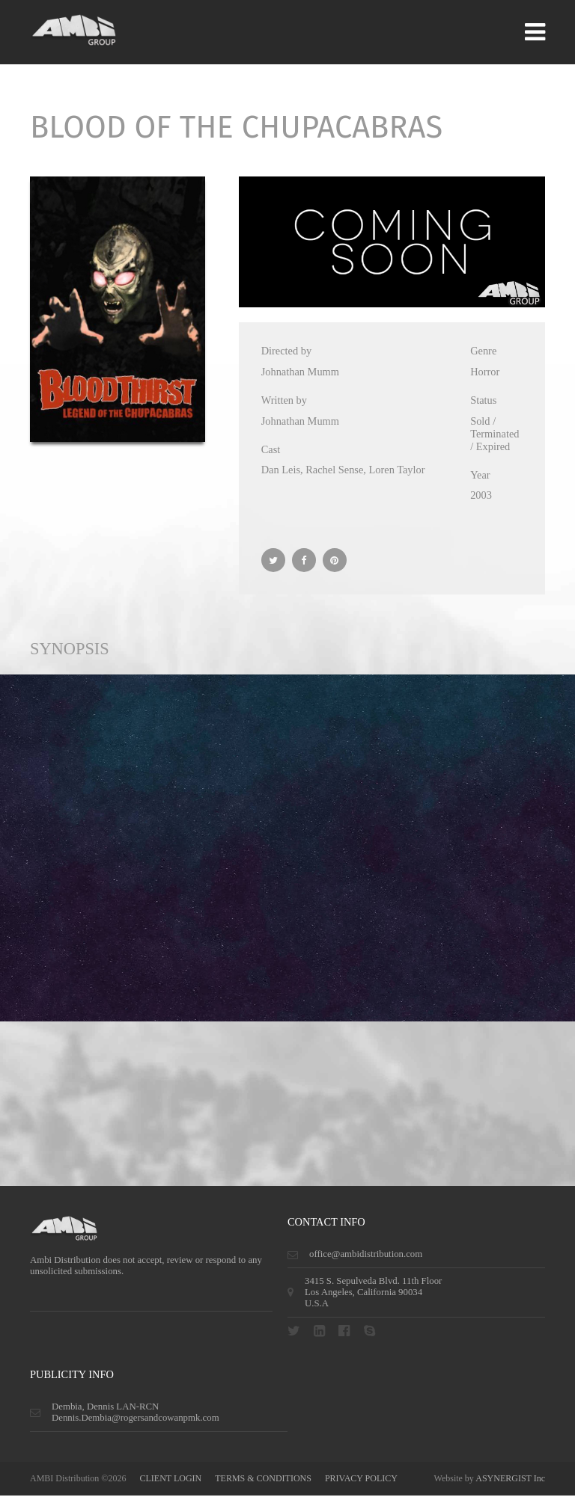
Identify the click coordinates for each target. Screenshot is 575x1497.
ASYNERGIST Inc (510, 1480)
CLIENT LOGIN (170, 1480)
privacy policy (361, 1480)
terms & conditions (263, 1480)
